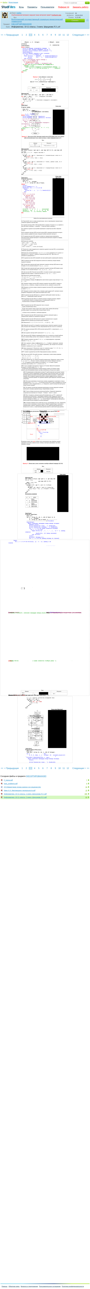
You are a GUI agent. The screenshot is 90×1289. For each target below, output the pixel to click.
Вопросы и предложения (29, 1286)
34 (86, 787)
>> (88, 35)
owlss (19, 13)
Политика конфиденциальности (73, 1286)
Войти (5, 2)
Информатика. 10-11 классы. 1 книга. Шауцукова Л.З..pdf (25, 794)
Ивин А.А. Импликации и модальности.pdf (19, 790)
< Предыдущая (11, 35)
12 (68, 35)
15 (86, 790)
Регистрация (13, 2)
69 (86, 797)
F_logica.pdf (8, 780)
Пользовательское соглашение (50, 1286)
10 (59, 35)
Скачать (75, 20)
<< (2, 35)
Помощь (4, 1286)
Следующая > (79, 35)
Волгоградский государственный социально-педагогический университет (37, 20)
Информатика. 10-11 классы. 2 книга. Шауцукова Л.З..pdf (25, 797)
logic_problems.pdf (11, 784)
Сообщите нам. (56, 15)
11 (63, 35)
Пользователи (47, 7)
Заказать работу (80, 7)
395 (86, 794)
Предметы (32, 7)
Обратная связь (14, 1286)
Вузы (21, 7)
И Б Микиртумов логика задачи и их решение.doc (22, 787)
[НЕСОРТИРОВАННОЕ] (21, 24)
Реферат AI (63, 7)
